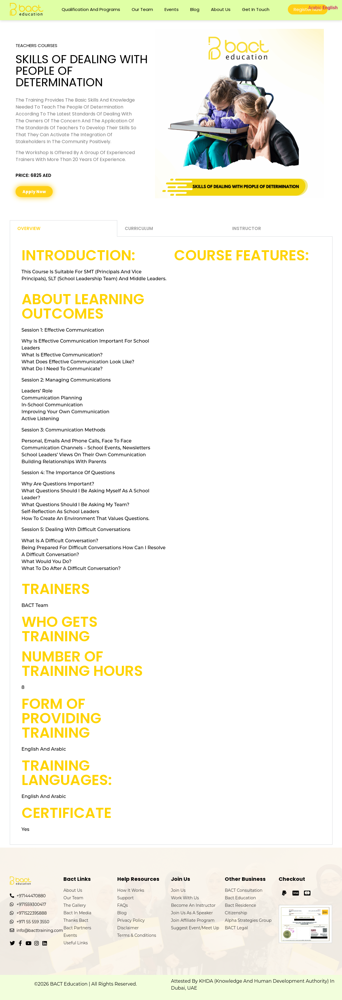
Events (172, 9)
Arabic (315, 7)
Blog (194, 9)
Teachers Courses (36, 45)
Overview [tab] (28, 228)
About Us (220, 9)
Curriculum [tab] (139, 228)
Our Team (142, 9)
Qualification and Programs (91, 9)
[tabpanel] (171, 541)
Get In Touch (255, 9)
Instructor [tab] (246, 228)
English (330, 7)
